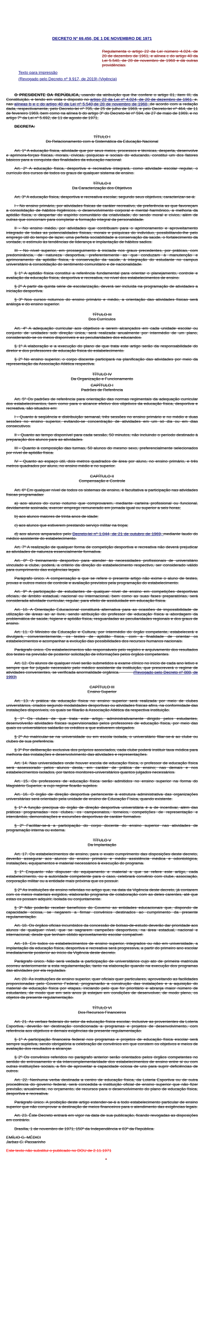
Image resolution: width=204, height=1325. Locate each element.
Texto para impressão (37, 72)
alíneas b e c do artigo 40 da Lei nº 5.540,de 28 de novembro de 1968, (82, 104)
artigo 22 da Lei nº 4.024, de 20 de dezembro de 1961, (142, 99)
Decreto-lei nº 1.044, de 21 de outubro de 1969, (118, 534)
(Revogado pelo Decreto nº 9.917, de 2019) (58, 79)
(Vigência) (107, 79)
